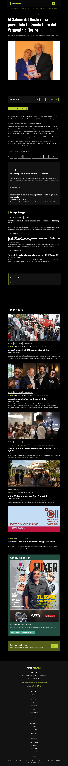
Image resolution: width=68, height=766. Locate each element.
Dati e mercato (34, 712)
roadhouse (25, 169)
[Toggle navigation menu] (9, 3)
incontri (44, 14)
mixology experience (18, 343)
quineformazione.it (42, 682)
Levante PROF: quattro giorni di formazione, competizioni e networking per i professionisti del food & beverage (34, 239)
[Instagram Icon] (33, 686)
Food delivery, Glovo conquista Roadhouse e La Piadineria (29, 173)
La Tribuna (34, 756)
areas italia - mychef (51, 14)
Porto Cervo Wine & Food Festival (14, 489)
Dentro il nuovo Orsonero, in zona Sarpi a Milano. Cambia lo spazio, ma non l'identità (34, 195)
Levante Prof (15, 233)
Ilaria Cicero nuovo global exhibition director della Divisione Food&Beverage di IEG (33, 222)
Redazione (21, 176)
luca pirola (26, 441)
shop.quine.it (34, 682)
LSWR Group (34, 751)
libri (13, 14)
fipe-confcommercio (24, 534)
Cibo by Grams (34, 723)
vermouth (18, 14)
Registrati (54, 646)
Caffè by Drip (34, 729)
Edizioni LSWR (34, 748)
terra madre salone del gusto (35, 14)
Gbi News (34, 735)
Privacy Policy (34, 705)
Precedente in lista (15, 166)
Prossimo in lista (15, 187)
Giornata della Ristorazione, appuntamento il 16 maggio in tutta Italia (31, 541)
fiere (9, 14)
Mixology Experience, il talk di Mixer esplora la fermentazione (28, 350)
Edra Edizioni (34, 745)
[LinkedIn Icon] (38, 686)
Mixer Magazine (34, 702)
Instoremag (34, 738)
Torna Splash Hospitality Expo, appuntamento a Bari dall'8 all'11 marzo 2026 (33, 255)
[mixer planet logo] (34, 667)
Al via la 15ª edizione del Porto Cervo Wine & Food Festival (27, 496)
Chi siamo (34, 694)
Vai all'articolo (15, 632)
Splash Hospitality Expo (17, 250)
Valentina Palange (22, 199)
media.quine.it (27, 682)
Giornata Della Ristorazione (13, 534)
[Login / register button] (53, 3)
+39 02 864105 (36, 678)
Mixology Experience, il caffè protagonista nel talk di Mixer (27, 399)
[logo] (16, 3)
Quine (34, 753)
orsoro (12, 191)
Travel (34, 717)
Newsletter (34, 699)
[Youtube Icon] (40, 686)
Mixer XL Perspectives (28, 343)
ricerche (12, 169)
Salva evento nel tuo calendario (18, 109)
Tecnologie (34, 715)
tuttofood (10, 343)
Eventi (16, 8)
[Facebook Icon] (35, 686)
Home (12, 8)
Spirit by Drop (34, 726)
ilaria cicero (27, 217)
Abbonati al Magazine (27, 632)
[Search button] (58, 3)
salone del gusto (25, 14)
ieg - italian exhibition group (18, 217)
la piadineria (18, 169)
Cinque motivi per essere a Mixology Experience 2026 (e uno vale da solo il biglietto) (33, 449)
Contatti (34, 697)
